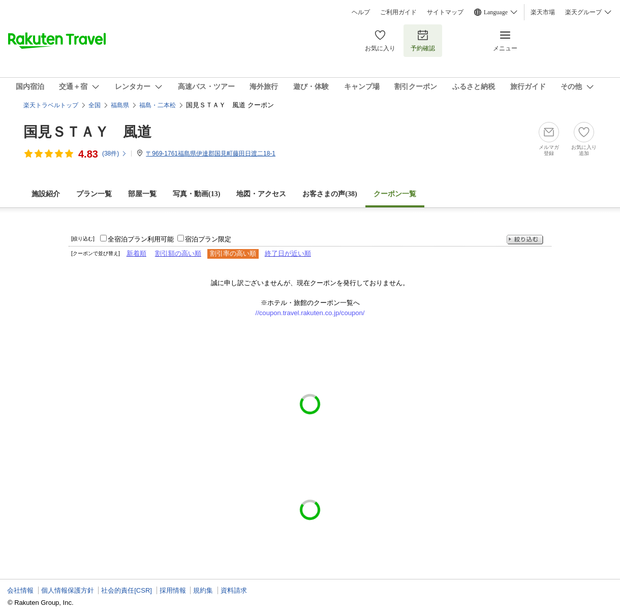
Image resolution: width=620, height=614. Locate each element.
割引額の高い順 (178, 253)
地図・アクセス (261, 194)
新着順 (136, 253)
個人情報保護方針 (67, 590)
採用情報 (173, 590)
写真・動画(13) (196, 194)
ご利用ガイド (398, 12)
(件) (114, 153)
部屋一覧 (142, 194)
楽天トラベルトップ (50, 105)
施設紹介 (46, 194)
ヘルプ (361, 12)
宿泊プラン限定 (208, 239)
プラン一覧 (94, 194)
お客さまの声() (329, 194)
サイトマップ (445, 12)
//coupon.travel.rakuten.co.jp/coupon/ (310, 313)
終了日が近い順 (288, 253)
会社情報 (20, 590)
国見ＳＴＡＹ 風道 (87, 132)
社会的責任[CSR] (126, 590)
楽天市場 (543, 12)
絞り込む (525, 239)
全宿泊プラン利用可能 (141, 239)
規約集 (203, 590)
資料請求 (234, 590)
